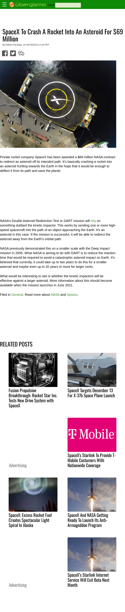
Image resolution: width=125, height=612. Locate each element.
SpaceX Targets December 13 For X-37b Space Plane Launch (91, 393)
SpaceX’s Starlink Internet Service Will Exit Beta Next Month (88, 580)
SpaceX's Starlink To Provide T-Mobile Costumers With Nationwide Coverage (92, 460)
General (17, 294)
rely (93, 221)
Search (51, 5)
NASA (55, 294)
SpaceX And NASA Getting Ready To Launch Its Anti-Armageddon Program (88, 520)
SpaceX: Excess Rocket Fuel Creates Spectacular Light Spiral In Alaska (30, 520)
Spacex (72, 294)
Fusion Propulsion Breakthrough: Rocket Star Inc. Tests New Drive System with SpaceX (33, 398)
